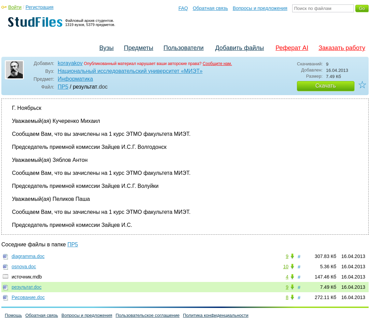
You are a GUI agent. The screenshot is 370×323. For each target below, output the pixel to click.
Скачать (325, 86)
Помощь (13, 315)
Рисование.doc (28, 297)
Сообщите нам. (217, 64)
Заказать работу (341, 47)
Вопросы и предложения (260, 8)
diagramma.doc (28, 256)
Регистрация (40, 7)
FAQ (183, 8)
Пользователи (183, 47)
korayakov (70, 63)
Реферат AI (291, 47)
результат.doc (27, 287)
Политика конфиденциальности (215, 315)
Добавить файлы (239, 47)
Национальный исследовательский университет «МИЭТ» (130, 71)
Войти (15, 7)
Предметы (138, 47)
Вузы (106, 47)
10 (285, 266)
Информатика (75, 79)
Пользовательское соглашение (148, 315)
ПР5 (63, 87)
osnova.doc (24, 266)
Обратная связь (210, 8)
